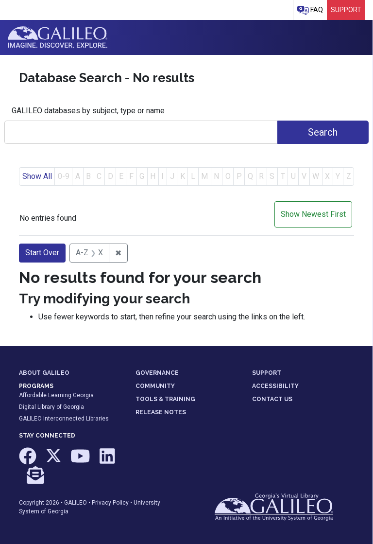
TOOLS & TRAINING (165, 399)
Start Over (42, 252)
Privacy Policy (110, 502)
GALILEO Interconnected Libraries (64, 418)
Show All (37, 176)
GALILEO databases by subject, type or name (88, 110)
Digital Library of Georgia (51, 407)
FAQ (310, 10)
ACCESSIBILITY (275, 386)
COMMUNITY (155, 386)
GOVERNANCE (157, 372)
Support (346, 10)
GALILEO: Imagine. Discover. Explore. (57, 37)
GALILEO (75, 502)
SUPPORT (266, 372)
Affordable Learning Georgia (56, 395)
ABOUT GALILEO (44, 372)
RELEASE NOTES (161, 412)
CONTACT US (272, 399)
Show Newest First (313, 214)
